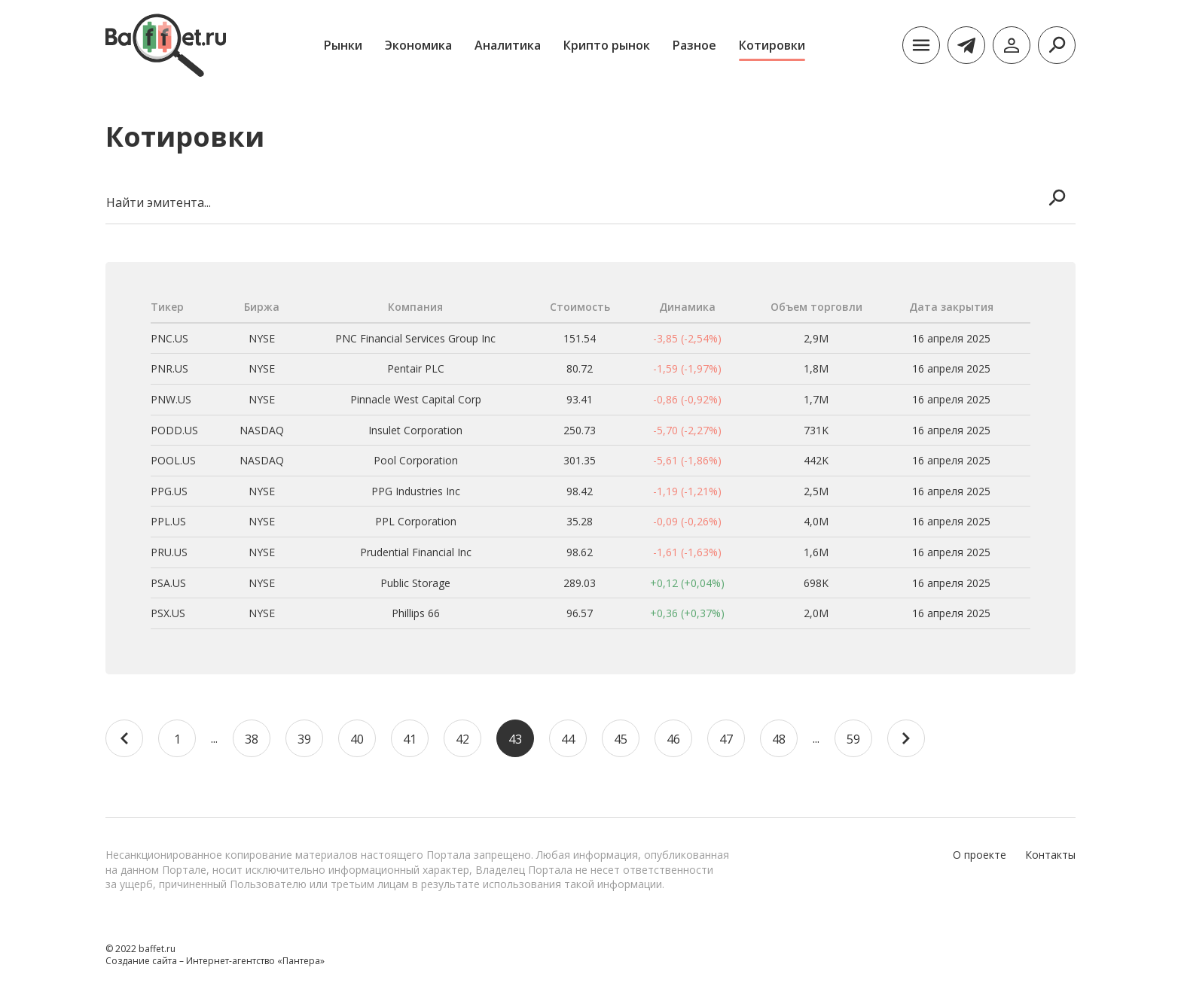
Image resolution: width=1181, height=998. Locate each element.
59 (853, 739)
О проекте (979, 854)
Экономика (418, 45)
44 (568, 739)
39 (304, 739)
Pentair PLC (415, 368)
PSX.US (168, 613)
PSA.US (168, 583)
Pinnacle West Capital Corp (415, 399)
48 (779, 739)
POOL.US (173, 460)
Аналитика (508, 45)
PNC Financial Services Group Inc (415, 338)
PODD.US (174, 430)
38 (251, 739)
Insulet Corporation (415, 430)
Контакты (1050, 854)
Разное (694, 45)
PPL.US (168, 521)
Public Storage (415, 583)
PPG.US (169, 491)
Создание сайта (141, 960)
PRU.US (169, 552)
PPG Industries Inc (415, 491)
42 (462, 739)
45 (620, 739)
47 (726, 739)
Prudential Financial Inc (415, 552)
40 (357, 739)
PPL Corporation (415, 521)
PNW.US (171, 399)
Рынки (343, 45)
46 (673, 739)
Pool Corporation (416, 460)
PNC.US (169, 338)
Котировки (772, 45)
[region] (590, 468)
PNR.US (169, 368)
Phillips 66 (416, 613)
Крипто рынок (606, 45)
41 (410, 739)
